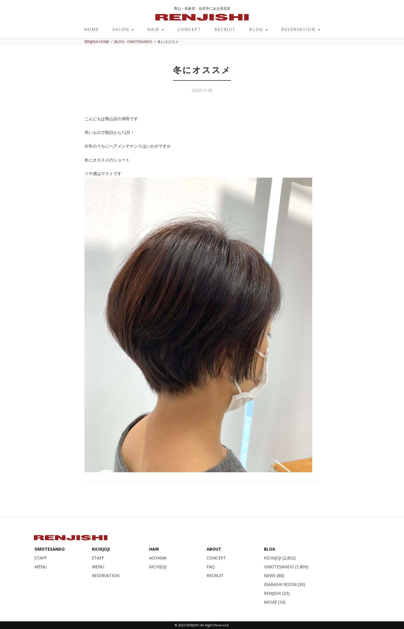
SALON (123, 29)
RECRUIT (225, 29)
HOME (91, 29)
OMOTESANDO (49, 549)
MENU (40, 566)
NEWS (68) (274, 575)
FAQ (211, 566)
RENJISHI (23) (277, 593)
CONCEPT (189, 29)
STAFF (40, 558)
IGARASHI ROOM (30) (284, 584)
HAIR (155, 29)
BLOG (258, 29)
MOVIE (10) (274, 602)
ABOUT (214, 549)
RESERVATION (300, 29)
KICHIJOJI (101, 549)
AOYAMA (158, 558)
